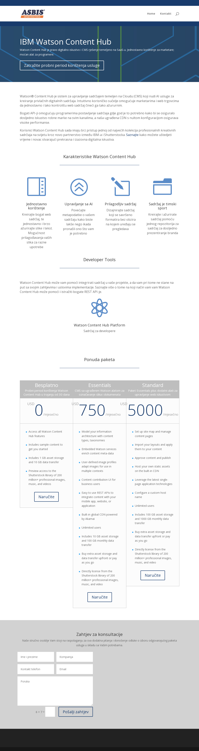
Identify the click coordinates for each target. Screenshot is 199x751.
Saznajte (132, 135)
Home (151, 13)
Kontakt (165, 13)
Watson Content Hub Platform (99, 325)
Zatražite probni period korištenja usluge (62, 65)
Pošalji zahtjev (76, 711)
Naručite (46, 496)
